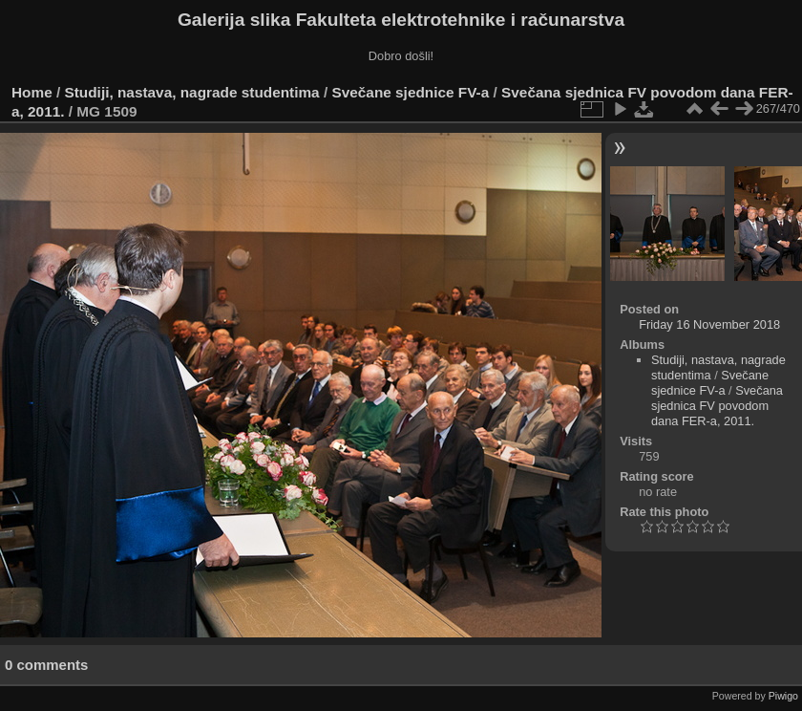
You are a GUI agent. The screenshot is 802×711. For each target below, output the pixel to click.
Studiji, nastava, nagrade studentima (192, 92)
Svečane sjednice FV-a (410, 92)
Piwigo (783, 695)
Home (32, 92)
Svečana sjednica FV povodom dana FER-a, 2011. (717, 405)
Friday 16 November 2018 (709, 324)
